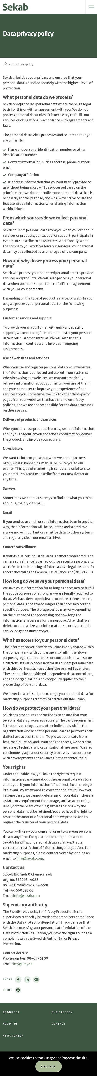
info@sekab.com (30, 858)
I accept (48, 1066)
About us (10, 1023)
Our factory (62, 1012)
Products (11, 1012)
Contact (58, 1023)
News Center (13, 1035)
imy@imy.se (22, 964)
